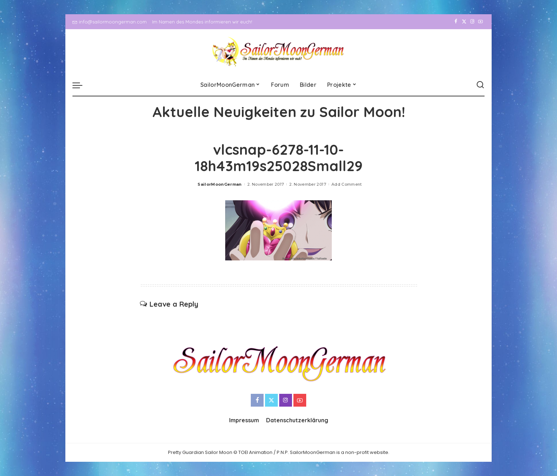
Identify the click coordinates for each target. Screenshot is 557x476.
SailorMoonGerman (220, 184)
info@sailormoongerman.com (109, 22)
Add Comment (346, 184)
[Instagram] (472, 21)
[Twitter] (464, 21)
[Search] (480, 85)
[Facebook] (456, 21)
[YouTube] (480, 21)
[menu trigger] (81, 85)
